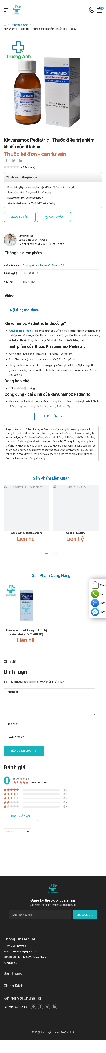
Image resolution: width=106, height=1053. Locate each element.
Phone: (8, 945)
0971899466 (19, 945)
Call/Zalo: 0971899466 (15, 1006)
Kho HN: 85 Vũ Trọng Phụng (32, 957)
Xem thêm (51, 416)
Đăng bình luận (21, 750)
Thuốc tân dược (19, 24)
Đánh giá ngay (20, 815)
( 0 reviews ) (28, 167)
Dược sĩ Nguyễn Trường (32, 239)
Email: (7, 951)
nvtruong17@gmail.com (25, 951)
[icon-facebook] (6, 161)
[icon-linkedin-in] (20, 161)
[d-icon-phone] (91, 10)
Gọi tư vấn (55, 216)
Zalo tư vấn (19, 216)
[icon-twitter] (13, 161)
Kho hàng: (10, 957)
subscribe (85, 915)
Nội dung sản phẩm (24, 310)
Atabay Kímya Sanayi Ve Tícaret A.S (44, 265)
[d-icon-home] (5, 24)
